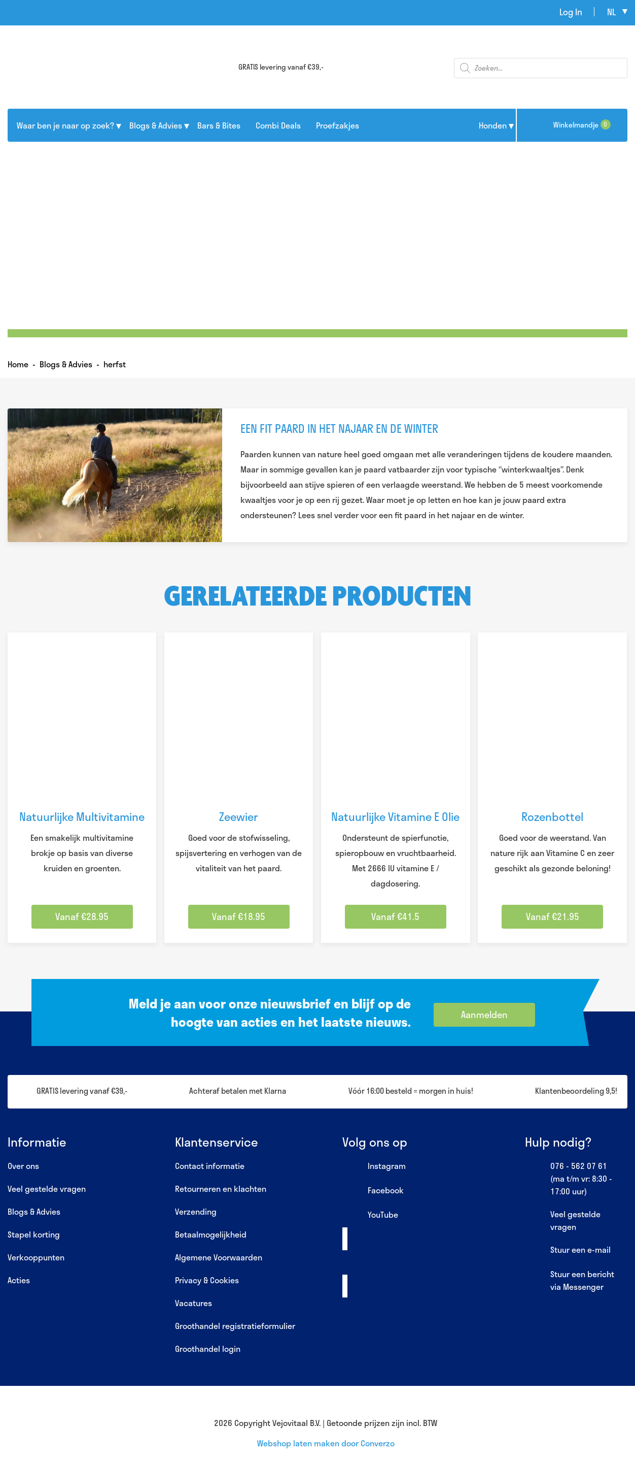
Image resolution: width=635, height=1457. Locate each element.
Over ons (23, 1165)
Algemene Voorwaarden (218, 1257)
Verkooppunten (36, 1257)
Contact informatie (209, 1165)
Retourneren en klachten (220, 1188)
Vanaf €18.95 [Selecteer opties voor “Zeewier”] (238, 916)
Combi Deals (278, 125)
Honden (493, 125)
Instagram (374, 1166)
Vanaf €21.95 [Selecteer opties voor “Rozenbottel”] (552, 916)
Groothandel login (207, 1348)
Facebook (373, 1191)
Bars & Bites (218, 125)
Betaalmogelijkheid (210, 1234)
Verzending (196, 1211)
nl (611, 11)
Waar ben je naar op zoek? (65, 125)
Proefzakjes (337, 125)
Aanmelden (484, 1014)
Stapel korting (34, 1234)
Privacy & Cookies (207, 1280)
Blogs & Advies (155, 125)
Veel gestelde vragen (47, 1188)
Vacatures (193, 1302)
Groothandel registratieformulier (235, 1325)
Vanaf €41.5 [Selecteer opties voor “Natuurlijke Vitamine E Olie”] (395, 916)
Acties (19, 1280)
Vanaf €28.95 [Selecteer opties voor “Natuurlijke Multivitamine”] (82, 916)
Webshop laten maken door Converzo (326, 1443)
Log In (570, 11)
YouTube (370, 1215)
